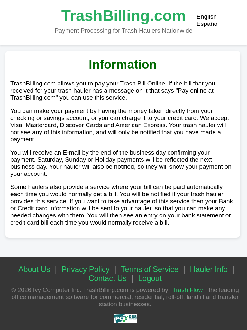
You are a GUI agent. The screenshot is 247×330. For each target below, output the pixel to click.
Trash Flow (187, 289)
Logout (149, 278)
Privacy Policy (85, 269)
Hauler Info (209, 269)
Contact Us (107, 278)
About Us (34, 269)
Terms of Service (149, 269)
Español (208, 23)
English (207, 16)
